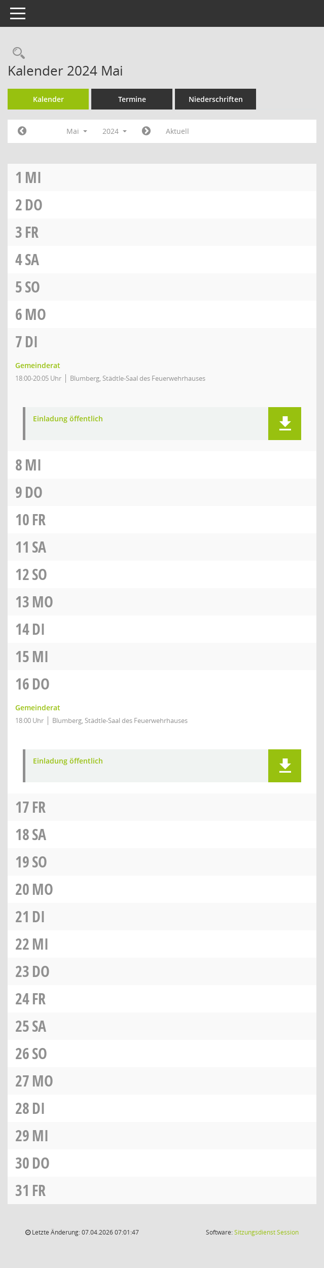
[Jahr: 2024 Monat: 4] (22, 131)
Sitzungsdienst (266, 1232)
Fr (32, 232)
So (32, 286)
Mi (33, 177)
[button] (284, 423)
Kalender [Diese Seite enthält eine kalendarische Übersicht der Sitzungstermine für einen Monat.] (48, 99)
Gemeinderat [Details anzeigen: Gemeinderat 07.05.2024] (37, 365)
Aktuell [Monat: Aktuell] (177, 131)
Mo (35, 314)
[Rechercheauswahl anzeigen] (16, 53)
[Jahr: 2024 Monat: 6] (146, 131)
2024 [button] (114, 131)
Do (34, 204)
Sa (32, 259)
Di (31, 341)
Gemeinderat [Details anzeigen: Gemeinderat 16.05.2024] (37, 707)
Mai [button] (76, 131)
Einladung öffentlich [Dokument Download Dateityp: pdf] (68, 419)
